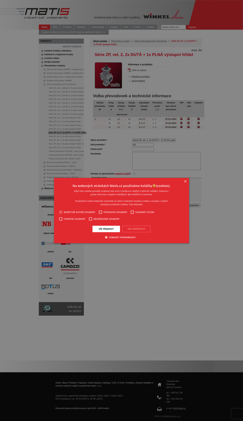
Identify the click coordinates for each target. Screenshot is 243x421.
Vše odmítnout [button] (136, 228)
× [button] (185, 181)
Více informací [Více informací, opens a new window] (136, 204)
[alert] (121, 210)
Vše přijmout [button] (106, 228)
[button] (121, 237)
